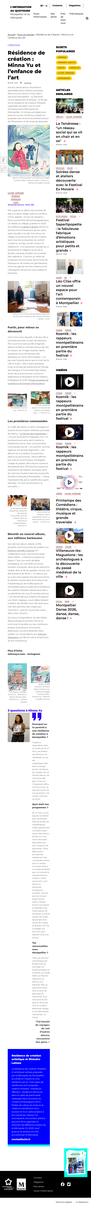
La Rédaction (82, 1202)
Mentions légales (64, 1202)
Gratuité (61, 68)
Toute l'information (43, 1191)
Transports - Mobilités (66, 62)
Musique (59, 330)
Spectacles (60, 168)
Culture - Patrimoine (16, 193)
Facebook (3, 160)
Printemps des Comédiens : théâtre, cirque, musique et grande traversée (69, 511)
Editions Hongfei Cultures (21, 550)
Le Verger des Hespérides (33, 433)
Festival (73, 216)
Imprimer (27, 83)
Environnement (64, 78)
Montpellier (16, 199)
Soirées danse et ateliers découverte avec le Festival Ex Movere (69, 180)
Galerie (59, 277)
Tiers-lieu (59, 116)
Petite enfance (61, 216)
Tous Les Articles (25, 34)
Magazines (75, 5)
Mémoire (59, 547)
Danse (67, 601)
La (29, 227)
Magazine (39, 1182)
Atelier (70, 168)
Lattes (15, 202)
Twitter (3, 169)
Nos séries (39, 1186)
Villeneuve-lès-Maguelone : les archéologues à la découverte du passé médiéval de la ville (69, 564)
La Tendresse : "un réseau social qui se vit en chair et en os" (69, 132)
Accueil (11, 34)
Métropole (15, 196)
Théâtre (59, 493)
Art (65, 277)
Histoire (68, 547)
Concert (68, 330)
